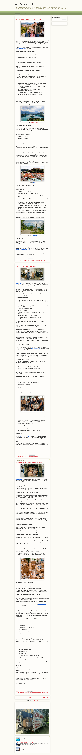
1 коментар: (24, 258)
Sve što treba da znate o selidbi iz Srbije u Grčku (28, 737)
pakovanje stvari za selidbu (36, 692)
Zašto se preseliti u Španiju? (25, 747)
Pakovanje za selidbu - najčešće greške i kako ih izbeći (29, 462)
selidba (17, 693)
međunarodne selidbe (28, 692)
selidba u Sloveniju (43, 260)
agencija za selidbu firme (22, 456)
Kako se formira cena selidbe (26, 13)
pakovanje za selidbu (45, 692)
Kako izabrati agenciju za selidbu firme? (26, 266)
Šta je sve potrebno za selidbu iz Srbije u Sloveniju (28, 19)
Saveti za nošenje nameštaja (21, 705)
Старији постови (45, 697)
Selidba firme (40, 456)
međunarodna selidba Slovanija (35, 260)
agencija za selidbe (21, 692)
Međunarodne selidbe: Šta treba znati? (26, 742)
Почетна (17, 13)
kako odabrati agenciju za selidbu (32, 456)
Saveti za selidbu (40, 13)
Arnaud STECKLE (34, 122)
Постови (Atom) (35, 700)
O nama (34, 13)
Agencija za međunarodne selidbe (23, 260)
